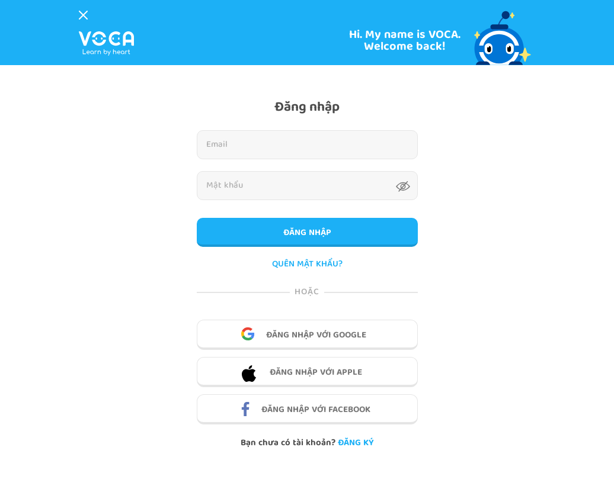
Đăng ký (355, 443)
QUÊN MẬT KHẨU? (307, 265)
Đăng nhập (307, 233)
